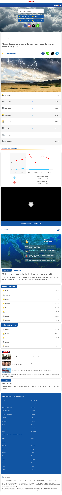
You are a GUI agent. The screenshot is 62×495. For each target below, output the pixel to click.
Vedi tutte (58, 229)
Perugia (4, 456)
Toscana (33, 414)
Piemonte (4, 400)
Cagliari (33, 469)
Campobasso (5, 462)
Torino (3, 438)
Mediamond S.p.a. (14, 488)
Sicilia (3, 431)
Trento (4, 445)
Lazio (32, 417)
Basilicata (4, 428)
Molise (3, 424)
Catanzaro (33, 466)
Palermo (4, 469)
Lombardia (33, 403)
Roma (32, 456)
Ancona (4, 452)
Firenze (33, 452)
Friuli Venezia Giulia (7, 414)
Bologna (33, 449)
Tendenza (6, 270)
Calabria (33, 428)
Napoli (3, 459)
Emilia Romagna (6, 410)
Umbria (4, 417)
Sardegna (33, 431)
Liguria (3, 403)
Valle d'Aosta (34, 400)
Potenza (4, 466)
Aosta (32, 438)
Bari (32, 462)
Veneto (33, 407)
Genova (4, 442)
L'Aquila (33, 459)
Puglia (32, 424)
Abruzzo (33, 421)
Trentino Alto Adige (7, 407)
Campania (4, 421)
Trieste (4, 449)
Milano (32, 442)
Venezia (33, 445)
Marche (33, 410)
